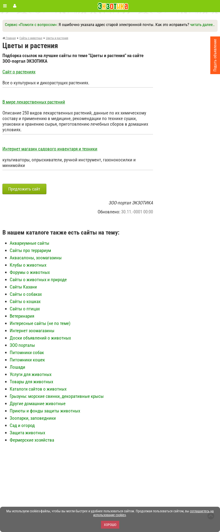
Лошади (17, 367)
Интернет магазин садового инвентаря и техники (49, 149)
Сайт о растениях (18, 72)
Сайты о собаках (26, 294)
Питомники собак (27, 352)
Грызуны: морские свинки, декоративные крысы (57, 396)
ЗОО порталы (22, 345)
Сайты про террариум (30, 250)
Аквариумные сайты (29, 243)
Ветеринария (22, 316)
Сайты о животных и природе (38, 279)
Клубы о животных (28, 265)
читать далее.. (202, 24)
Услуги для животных (30, 374)
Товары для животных (31, 381)
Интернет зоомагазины (32, 330)
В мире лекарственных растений (33, 102)
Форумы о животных (30, 272)
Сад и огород (22, 425)
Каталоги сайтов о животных (38, 389)
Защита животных (27, 433)
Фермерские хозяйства (32, 440)
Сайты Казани (23, 287)
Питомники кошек (27, 360)
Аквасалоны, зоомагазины (36, 258)
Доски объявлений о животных (40, 338)
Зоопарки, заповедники (33, 418)
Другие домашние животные (38, 403)
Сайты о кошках (25, 301)
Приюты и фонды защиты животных (45, 411)
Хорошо (110, 525)
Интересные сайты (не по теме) (40, 323)
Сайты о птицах (25, 309)
